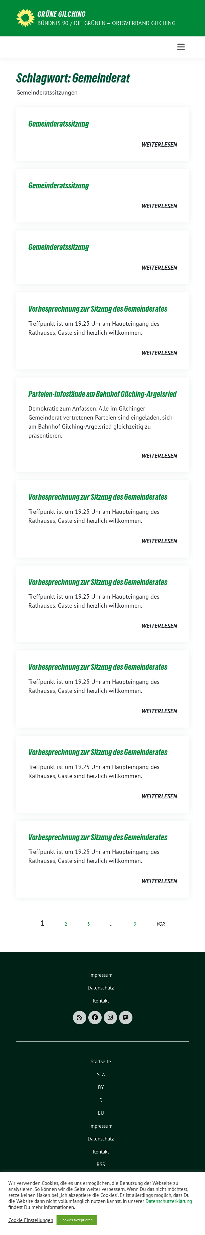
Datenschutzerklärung (168, 1201)
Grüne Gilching (61, 14)
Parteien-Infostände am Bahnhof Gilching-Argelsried (102, 394)
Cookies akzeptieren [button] (77, 1220)
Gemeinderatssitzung (58, 123)
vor (161, 924)
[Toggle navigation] (181, 47)
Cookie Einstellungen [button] (30, 1220)
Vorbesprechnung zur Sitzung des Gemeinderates (97, 308)
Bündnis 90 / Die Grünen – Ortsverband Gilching (106, 23)
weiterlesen (159, 144)
